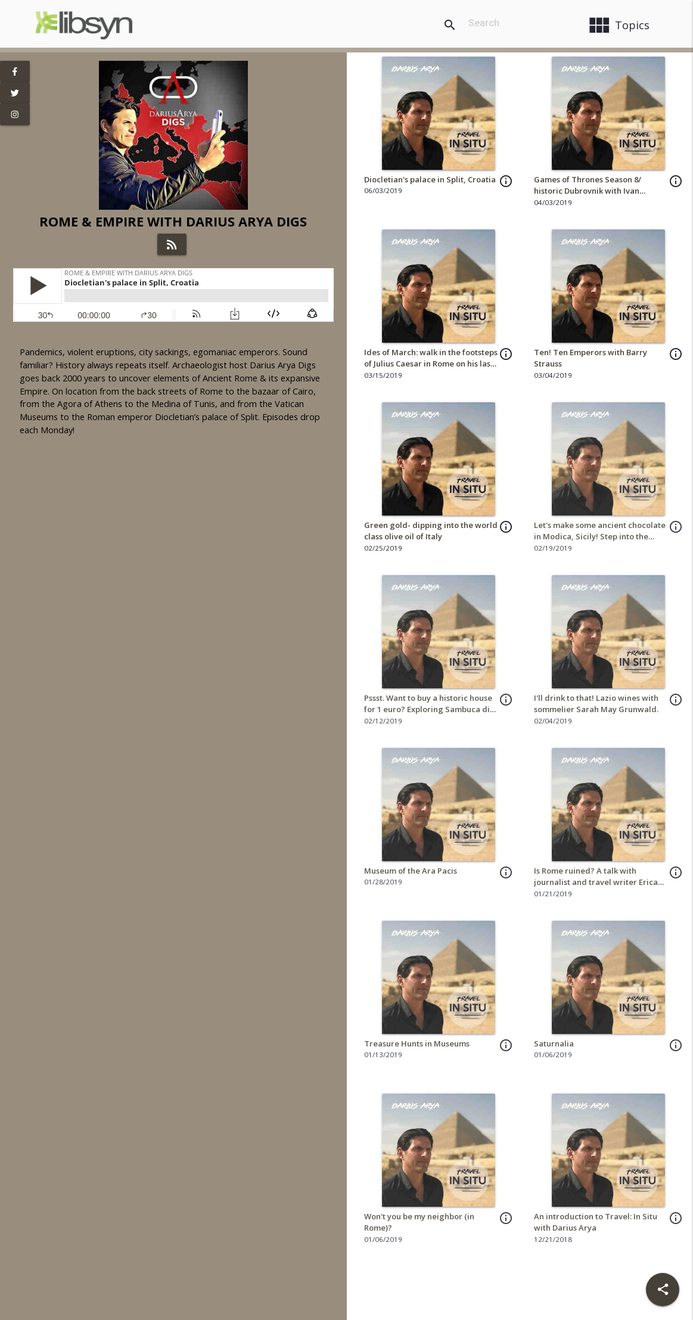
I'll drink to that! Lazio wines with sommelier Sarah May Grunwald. (596, 703)
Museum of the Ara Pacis (410, 870)
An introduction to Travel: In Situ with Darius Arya (595, 1222)
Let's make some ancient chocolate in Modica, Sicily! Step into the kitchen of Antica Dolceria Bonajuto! (600, 543)
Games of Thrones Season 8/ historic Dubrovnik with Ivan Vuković (587, 191)
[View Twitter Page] (15, 93)
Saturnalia (554, 1043)
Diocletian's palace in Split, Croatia (430, 179)
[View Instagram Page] (15, 114)
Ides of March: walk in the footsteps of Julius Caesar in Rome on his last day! (431, 364)
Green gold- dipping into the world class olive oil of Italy (431, 531)
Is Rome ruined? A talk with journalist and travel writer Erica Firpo (596, 882)
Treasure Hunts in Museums (417, 1043)
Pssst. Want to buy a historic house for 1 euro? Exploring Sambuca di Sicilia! (428, 709)
